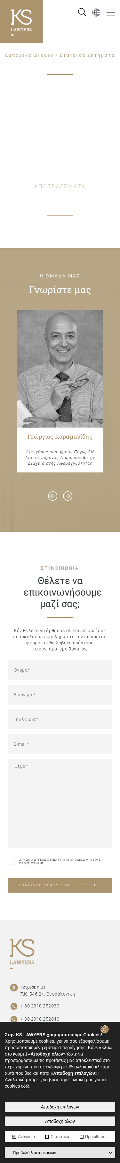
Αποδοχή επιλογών (60, 1106)
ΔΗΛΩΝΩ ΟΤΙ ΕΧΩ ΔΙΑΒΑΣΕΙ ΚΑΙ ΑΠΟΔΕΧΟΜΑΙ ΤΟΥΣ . (54, 861)
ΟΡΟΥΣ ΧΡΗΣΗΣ (31, 863)
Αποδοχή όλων (60, 1121)
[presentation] (53, 496)
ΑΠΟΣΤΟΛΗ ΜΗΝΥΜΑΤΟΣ (57, 885)
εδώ (25, 1086)
